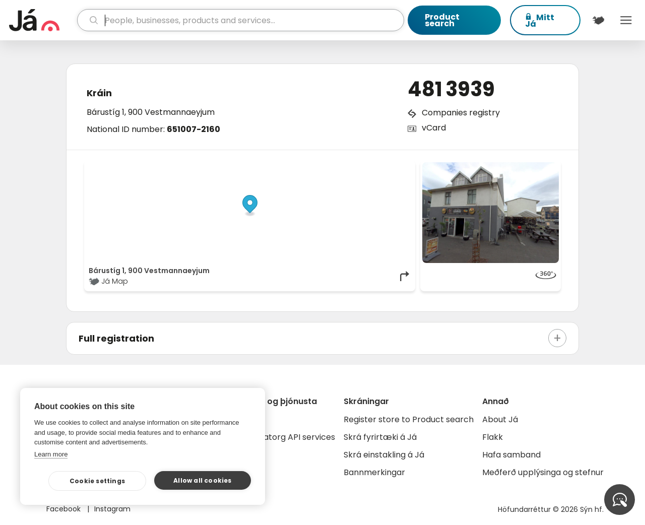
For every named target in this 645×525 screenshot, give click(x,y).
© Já (307, 167)
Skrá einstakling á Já (384, 455)
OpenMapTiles (391, 167)
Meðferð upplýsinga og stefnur (543, 472)
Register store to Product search (409, 419)
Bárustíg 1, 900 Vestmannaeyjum (151, 112)
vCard (434, 128)
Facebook (64, 509)
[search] (241, 20)
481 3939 (451, 89)
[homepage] (42, 20)
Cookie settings (97, 481)
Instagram (112, 509)
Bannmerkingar (374, 472)
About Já (500, 419)
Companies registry (461, 112)
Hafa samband (511, 455)
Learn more (51, 454)
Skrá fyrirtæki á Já (380, 437)
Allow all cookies (202, 480)
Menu (626, 20)
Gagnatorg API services (288, 437)
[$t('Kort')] (598, 20)
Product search (442, 20)
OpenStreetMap (342, 167)
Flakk (492, 437)
